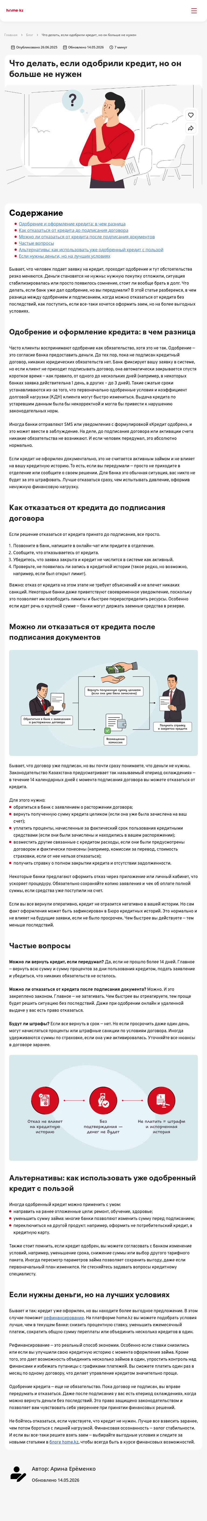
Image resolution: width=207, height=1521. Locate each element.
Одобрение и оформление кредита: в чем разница (72, 224)
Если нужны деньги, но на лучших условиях (64, 256)
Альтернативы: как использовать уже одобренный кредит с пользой (91, 250)
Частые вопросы (36, 243)
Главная (11, 35)
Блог (29, 35)
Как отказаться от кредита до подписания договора (73, 230)
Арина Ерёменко (73, 1468)
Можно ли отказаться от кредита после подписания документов (87, 237)
